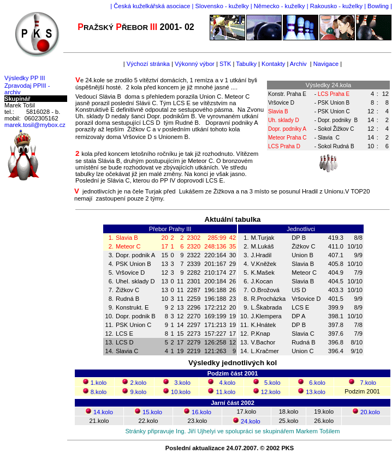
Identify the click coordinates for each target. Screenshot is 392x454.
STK (225, 63)
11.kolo (225, 392)
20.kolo (370, 412)
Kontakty (272, 63)
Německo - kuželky (279, 6)
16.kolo (201, 412)
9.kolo (138, 392)
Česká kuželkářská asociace (152, 6)
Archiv (298, 63)
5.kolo (272, 382)
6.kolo (317, 382)
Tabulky (246, 63)
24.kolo (250, 421)
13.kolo (315, 392)
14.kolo (103, 412)
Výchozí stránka (148, 63)
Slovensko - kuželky (222, 6)
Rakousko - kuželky (336, 6)
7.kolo (368, 382)
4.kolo (227, 382)
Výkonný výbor (195, 63)
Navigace (325, 63)
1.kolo (99, 382)
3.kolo (182, 382)
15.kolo (152, 412)
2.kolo (138, 382)
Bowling (378, 6)
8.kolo (99, 392)
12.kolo (271, 392)
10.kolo (181, 392)
